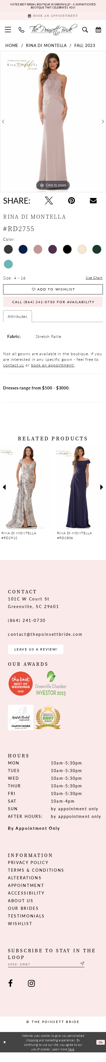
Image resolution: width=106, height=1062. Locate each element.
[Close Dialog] (5, 1052)
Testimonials (26, 924)
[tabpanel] (53, 124)
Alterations (25, 886)
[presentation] (25, 494)
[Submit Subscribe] (94, 973)
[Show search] (85, 31)
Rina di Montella (46, 48)
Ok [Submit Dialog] (100, 1052)
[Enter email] (53, 973)
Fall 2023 (84, 48)
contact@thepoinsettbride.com (45, 641)
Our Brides (23, 916)
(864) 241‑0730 (27, 627)
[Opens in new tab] (20, 692)
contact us (13, 371)
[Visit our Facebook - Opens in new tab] (10, 993)
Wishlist (20, 932)
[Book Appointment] (53, 18)
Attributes (17, 323)
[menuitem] (8, 32)
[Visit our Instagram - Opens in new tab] (31, 993)
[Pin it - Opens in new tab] (71, 203)
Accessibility (26, 901)
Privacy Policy (28, 871)
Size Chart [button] (93, 280)
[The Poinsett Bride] (53, 32)
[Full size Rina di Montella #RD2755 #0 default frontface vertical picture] (53, 124)
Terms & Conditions (36, 878)
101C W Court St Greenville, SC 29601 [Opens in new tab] (33, 609)
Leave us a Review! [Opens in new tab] (41, 657)
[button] (8, 32)
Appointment (26, 894)
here (71, 1058)
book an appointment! (53, 371)
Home (12, 48)
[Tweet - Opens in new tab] (49, 203)
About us (20, 909)
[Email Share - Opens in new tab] (93, 203)
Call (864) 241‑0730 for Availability (57, 308)
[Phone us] (21, 31)
